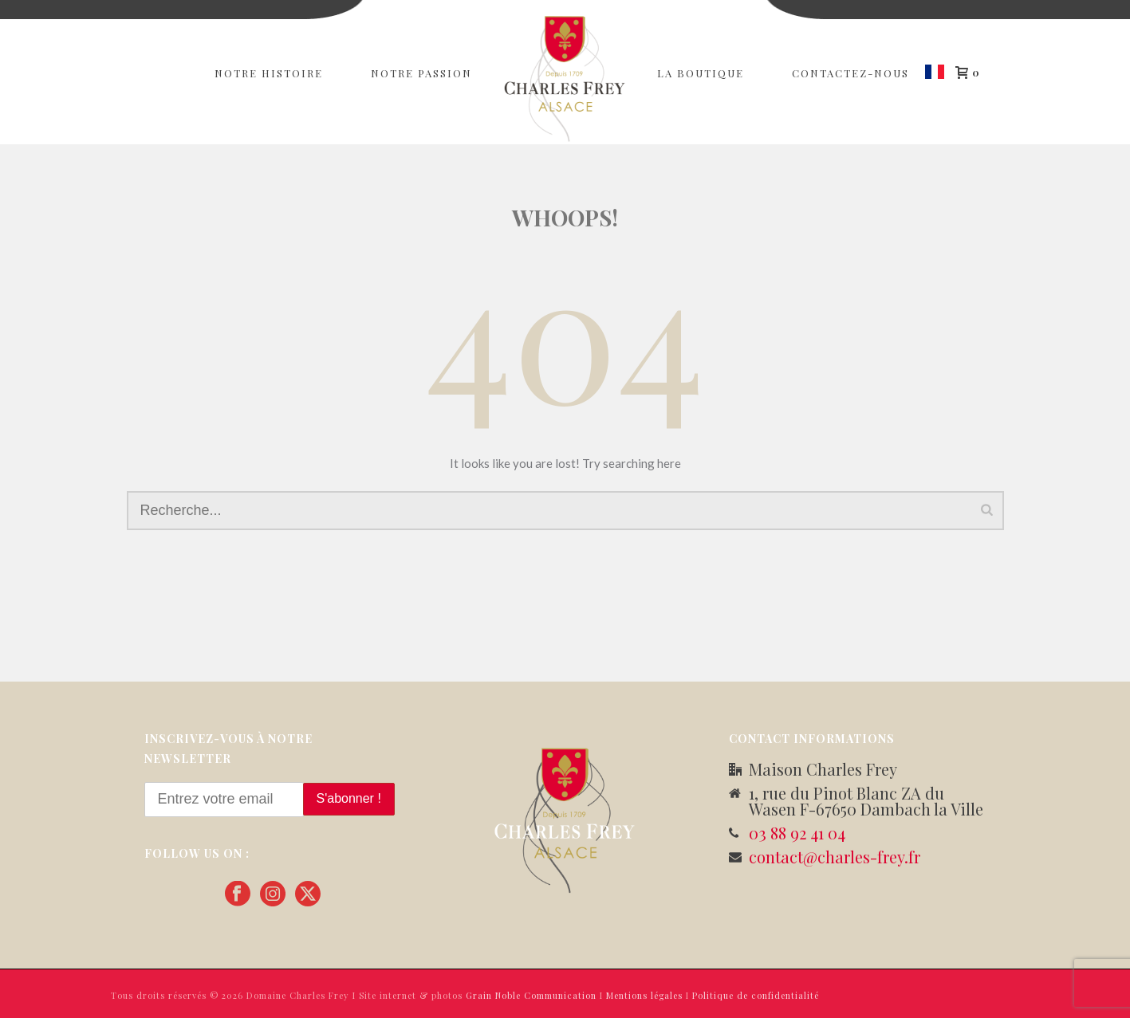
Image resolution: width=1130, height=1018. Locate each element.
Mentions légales (644, 995)
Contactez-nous (850, 73)
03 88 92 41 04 (797, 833)
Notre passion (421, 73)
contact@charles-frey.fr (834, 857)
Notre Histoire (269, 73)
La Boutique (700, 73)
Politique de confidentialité (755, 995)
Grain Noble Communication (531, 995)
